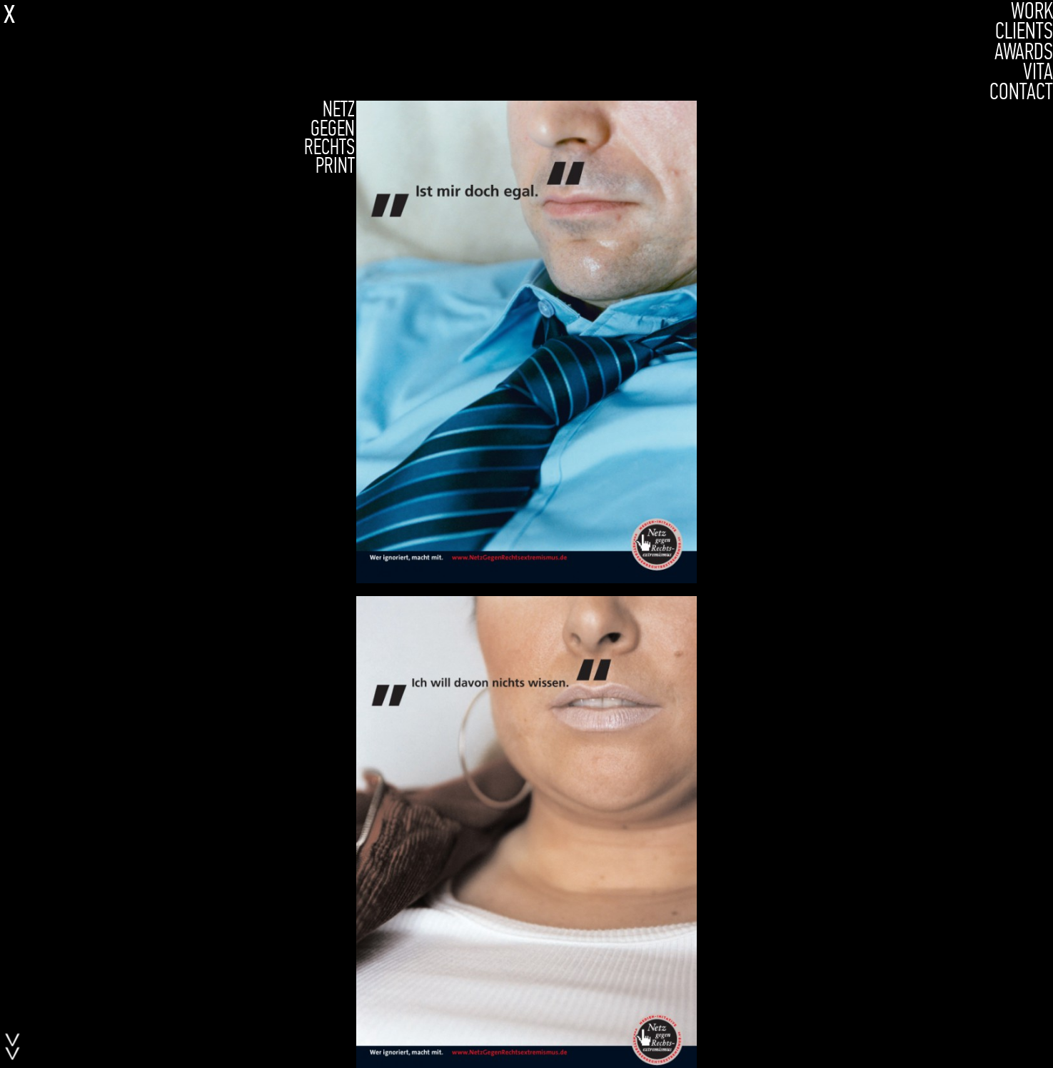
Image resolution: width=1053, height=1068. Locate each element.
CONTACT (1021, 91)
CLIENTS (1024, 31)
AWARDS (1023, 51)
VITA (1038, 71)
